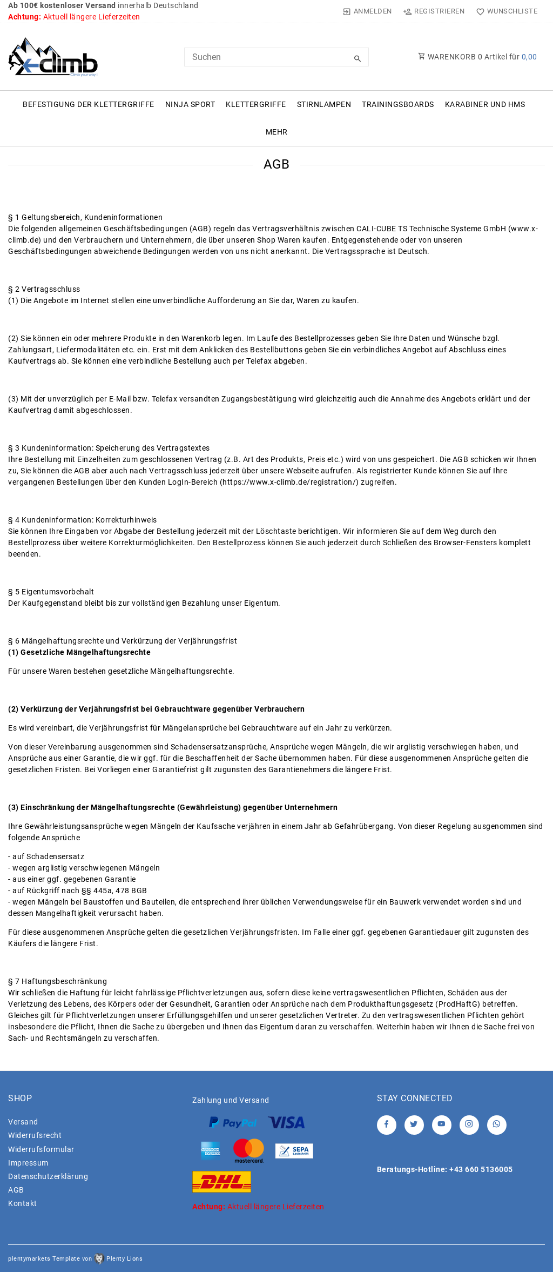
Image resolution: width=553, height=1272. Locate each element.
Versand (23, 1121)
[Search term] (276, 57)
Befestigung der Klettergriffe (88, 104)
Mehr (277, 132)
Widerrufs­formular (41, 1149)
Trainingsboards (398, 104)
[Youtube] (441, 1125)
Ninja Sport (190, 104)
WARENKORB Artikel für (477, 56)
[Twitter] (414, 1125)
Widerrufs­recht (35, 1135)
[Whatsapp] (497, 1125)
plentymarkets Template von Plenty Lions (75, 1258)
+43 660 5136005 (481, 1169)
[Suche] (358, 59)
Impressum (28, 1163)
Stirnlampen (324, 104)
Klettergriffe (256, 104)
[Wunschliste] (504, 11)
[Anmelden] (367, 11)
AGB (16, 1190)
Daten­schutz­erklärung (48, 1176)
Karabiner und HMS (485, 104)
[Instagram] (469, 1125)
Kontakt (22, 1203)
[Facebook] (386, 1125)
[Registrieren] (434, 11)
